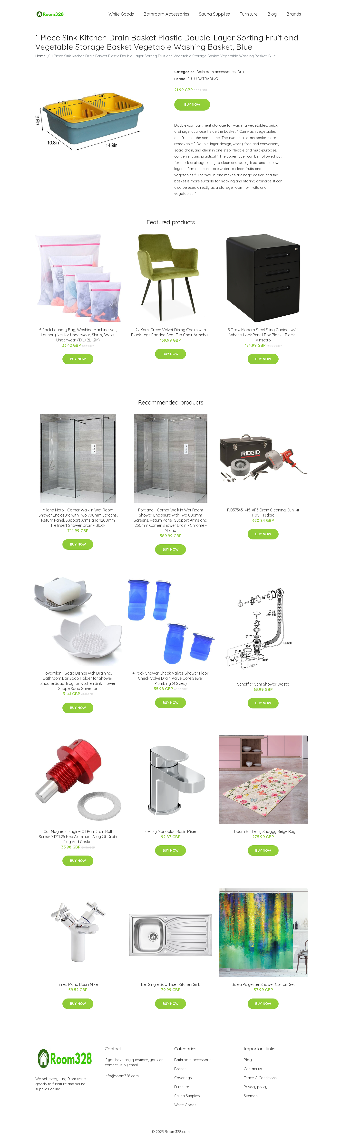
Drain (241, 71)
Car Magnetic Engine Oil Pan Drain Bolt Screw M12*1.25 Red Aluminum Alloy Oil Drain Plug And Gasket (78, 836)
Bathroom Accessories (166, 14)
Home (40, 56)
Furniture (249, 14)
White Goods (121, 14)
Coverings (183, 1077)
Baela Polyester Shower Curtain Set (263, 984)
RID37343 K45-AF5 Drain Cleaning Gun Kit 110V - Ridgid (263, 513)
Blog (272, 14)
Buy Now (192, 104)
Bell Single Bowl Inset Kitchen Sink (170, 984)
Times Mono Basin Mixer (78, 984)
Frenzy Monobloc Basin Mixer (170, 831)
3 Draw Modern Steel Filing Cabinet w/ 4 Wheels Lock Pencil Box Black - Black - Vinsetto (263, 334)
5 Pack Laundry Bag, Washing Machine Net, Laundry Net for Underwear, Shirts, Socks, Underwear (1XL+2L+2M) (78, 334)
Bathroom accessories (216, 71)
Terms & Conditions (260, 1077)
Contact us (253, 1068)
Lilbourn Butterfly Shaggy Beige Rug (263, 831)
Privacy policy (255, 1086)
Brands (293, 14)
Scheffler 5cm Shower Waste (263, 684)
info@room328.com (122, 1076)
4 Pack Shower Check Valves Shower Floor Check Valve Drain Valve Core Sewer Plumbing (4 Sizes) (170, 678)
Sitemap (251, 1095)
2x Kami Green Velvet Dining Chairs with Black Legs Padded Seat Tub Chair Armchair (170, 332)
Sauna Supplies (214, 14)
